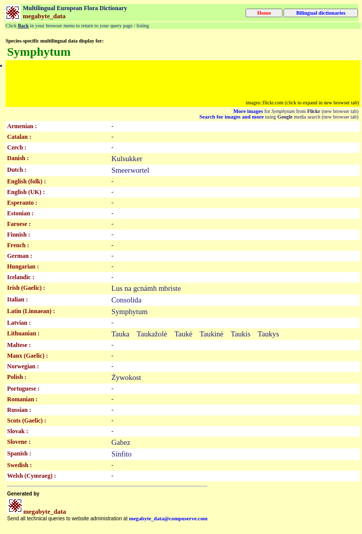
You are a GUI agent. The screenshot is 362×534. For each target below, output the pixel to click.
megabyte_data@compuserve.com (168, 518)
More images (248, 111)
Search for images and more (231, 117)
